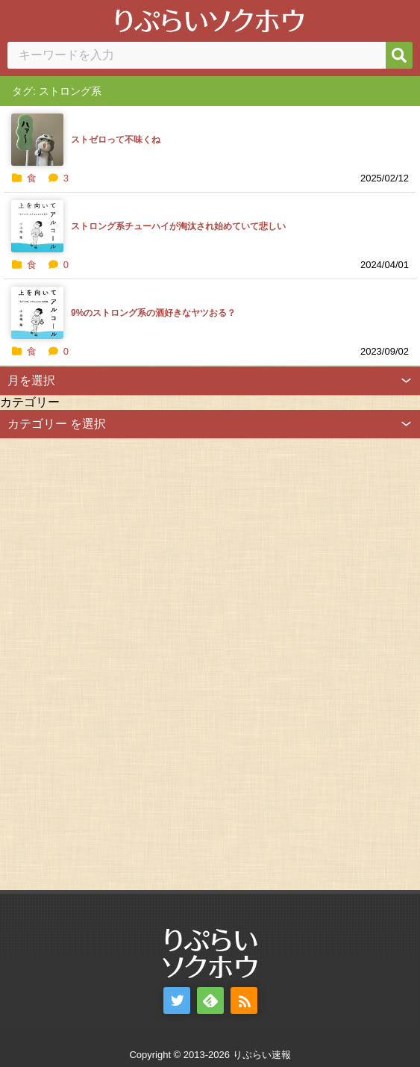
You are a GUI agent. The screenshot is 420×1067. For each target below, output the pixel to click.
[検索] (399, 55)
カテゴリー (30, 402)
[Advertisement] (112, 662)
